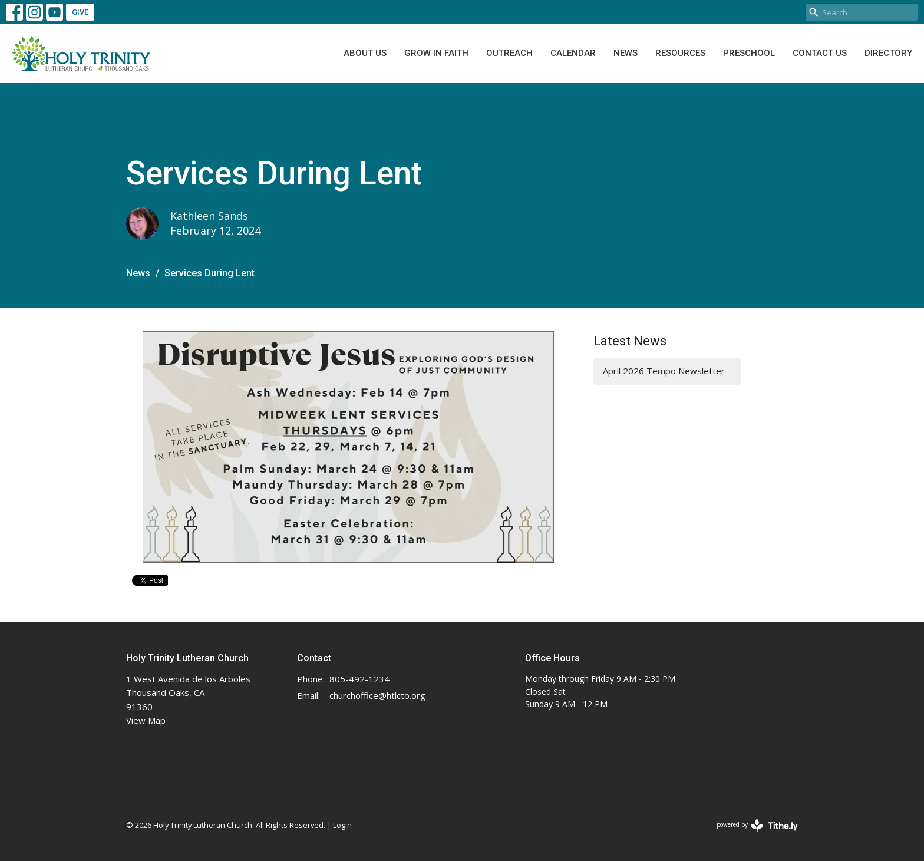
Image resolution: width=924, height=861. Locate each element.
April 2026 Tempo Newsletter (664, 371)
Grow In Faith (436, 53)
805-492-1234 (359, 679)
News (625, 53)
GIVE (80, 12)
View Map (146, 720)
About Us (365, 53)
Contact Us (820, 53)
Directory (888, 53)
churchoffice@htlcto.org (377, 695)
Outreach (509, 53)
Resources (680, 53)
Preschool (749, 53)
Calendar (573, 53)
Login (342, 825)
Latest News (629, 341)
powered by (757, 825)
